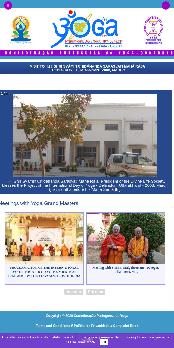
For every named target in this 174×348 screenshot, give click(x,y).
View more (86, 342)
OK (104, 342)
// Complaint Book (124, 326)
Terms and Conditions (53, 326)
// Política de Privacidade (90, 326)
